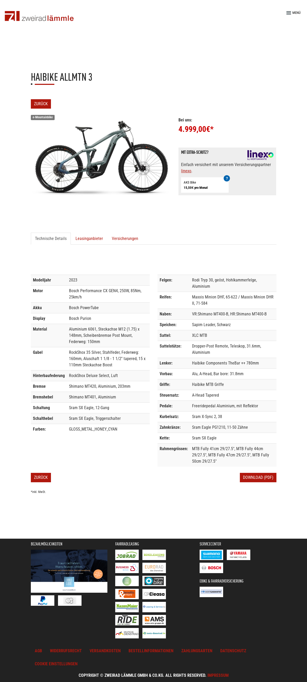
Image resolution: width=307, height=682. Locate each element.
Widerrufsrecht (66, 650)
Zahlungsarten (196, 650)
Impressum (218, 675)
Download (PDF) (258, 477)
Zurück (41, 103)
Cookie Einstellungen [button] (56, 663)
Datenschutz (233, 650)
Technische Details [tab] (51, 238)
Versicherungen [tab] (125, 238)
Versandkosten (105, 650)
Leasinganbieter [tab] (89, 238)
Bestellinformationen (151, 650)
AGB (38, 650)
